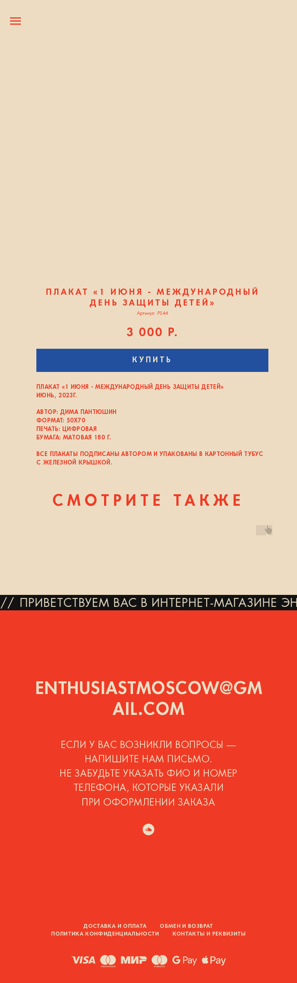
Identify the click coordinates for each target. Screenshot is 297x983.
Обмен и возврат (186, 926)
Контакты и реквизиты (209, 934)
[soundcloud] (148, 829)
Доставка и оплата (115, 926)
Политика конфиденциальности (105, 934)
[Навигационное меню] (15, 21)
